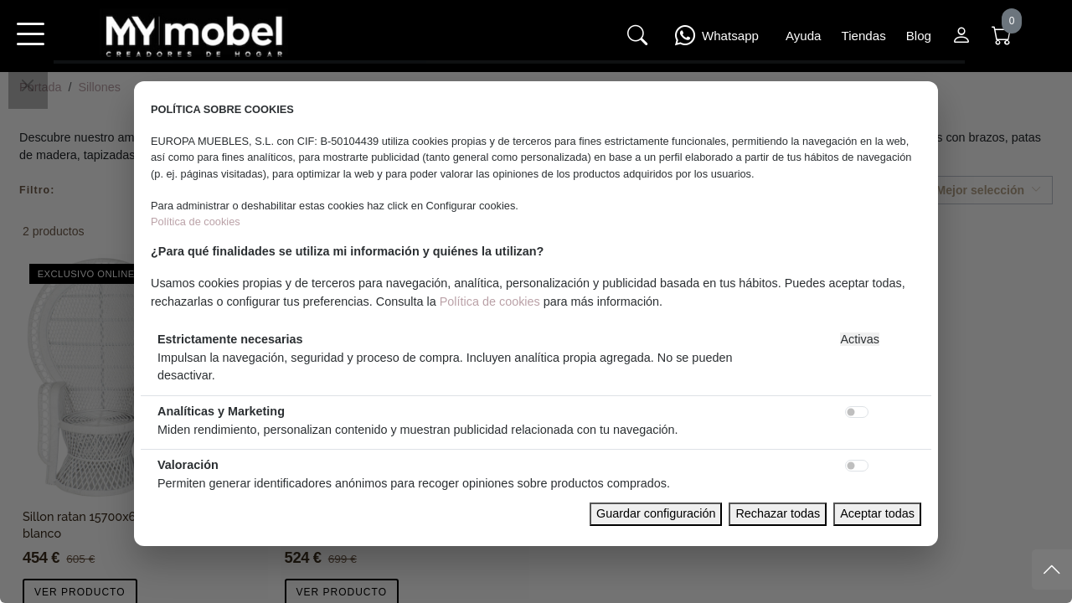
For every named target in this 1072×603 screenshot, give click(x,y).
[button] (30, 45)
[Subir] (1052, 569)
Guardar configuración (655, 513)
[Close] (27, 85)
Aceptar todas (877, 513)
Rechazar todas (777, 513)
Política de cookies (195, 221)
